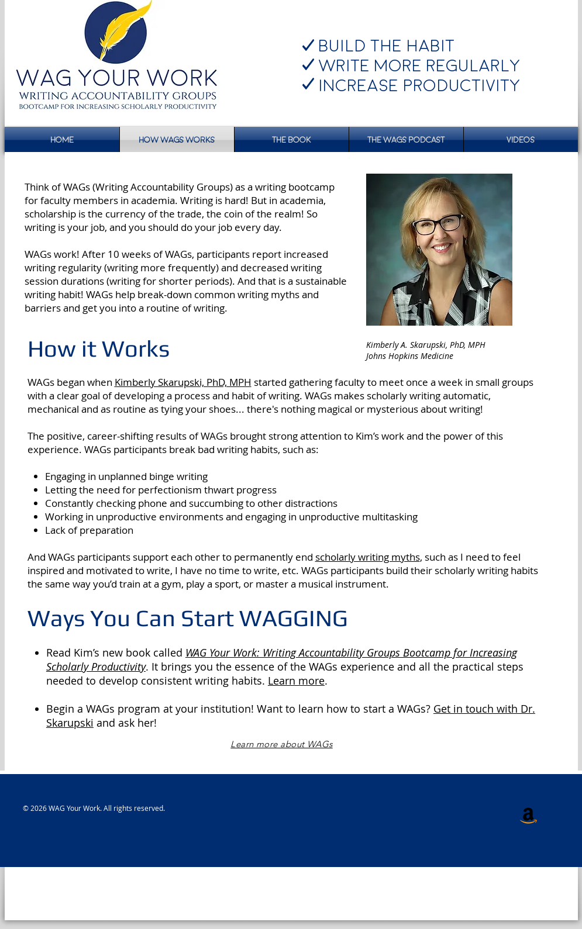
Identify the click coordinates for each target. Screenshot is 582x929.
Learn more (296, 681)
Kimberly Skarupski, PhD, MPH (183, 382)
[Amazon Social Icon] (528, 814)
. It (153, 666)
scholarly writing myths (367, 557)
